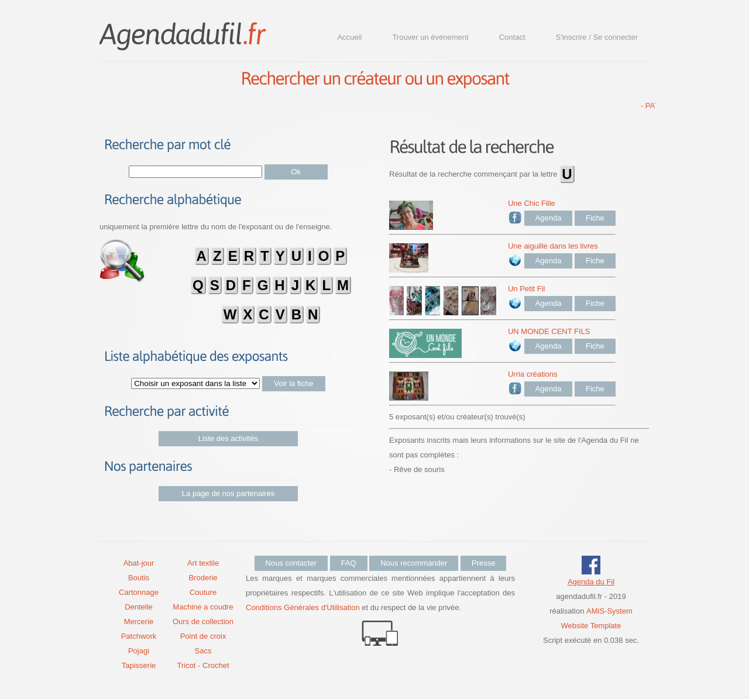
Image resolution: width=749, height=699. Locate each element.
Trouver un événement (430, 37)
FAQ (348, 563)
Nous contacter (291, 563)
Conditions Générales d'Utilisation (303, 607)
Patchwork (139, 636)
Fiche (595, 218)
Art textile (203, 563)
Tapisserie (139, 665)
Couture (203, 592)
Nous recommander (413, 563)
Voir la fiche (293, 383)
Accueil (349, 37)
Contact (512, 37)
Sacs (203, 650)
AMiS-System (609, 611)
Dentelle (139, 606)
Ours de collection (203, 621)
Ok (296, 171)
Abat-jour (138, 563)
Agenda (548, 218)
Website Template (591, 625)
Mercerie (139, 621)
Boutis (138, 577)
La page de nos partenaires (228, 493)
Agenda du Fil (591, 581)
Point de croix (203, 636)
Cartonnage (139, 592)
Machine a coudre (203, 606)
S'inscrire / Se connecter (597, 37)
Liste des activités (228, 438)
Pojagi (138, 650)
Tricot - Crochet (203, 665)
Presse (483, 563)
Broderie (202, 577)
